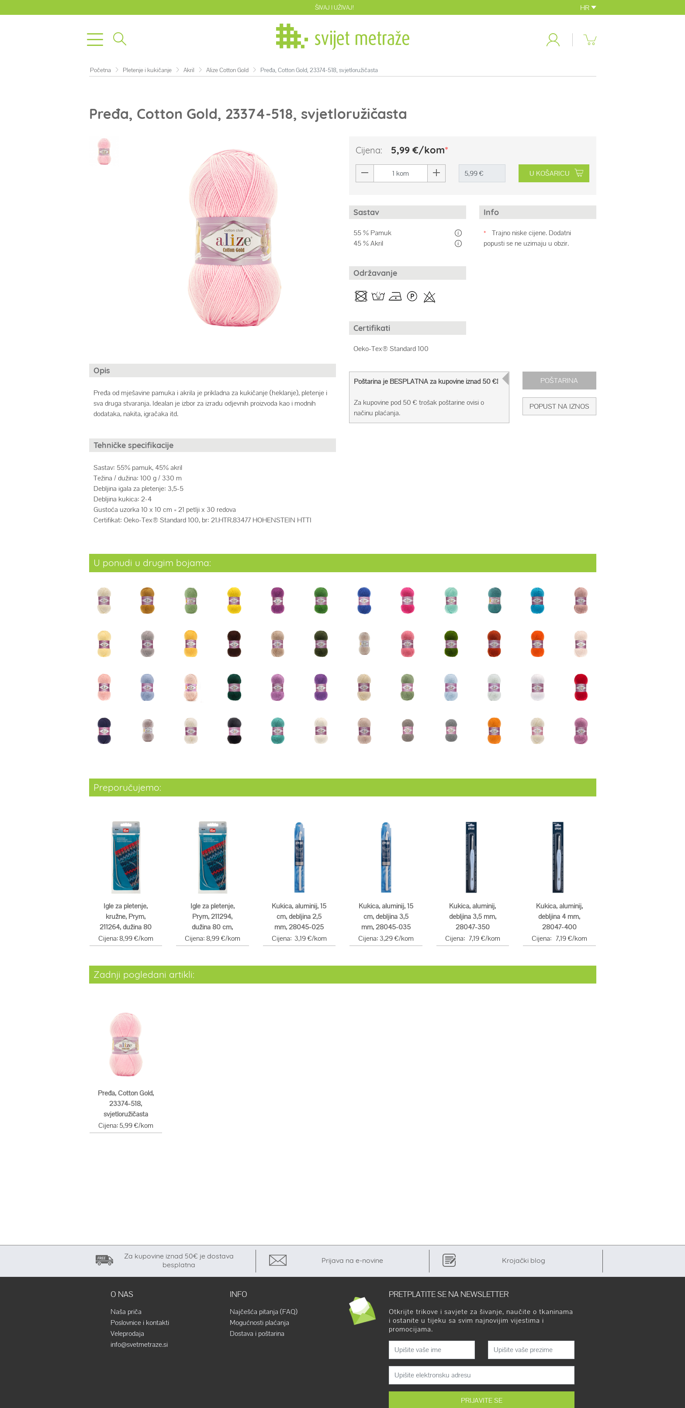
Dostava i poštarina (257, 1335)
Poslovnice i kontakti (140, 1324)
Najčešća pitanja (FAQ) (264, 1313)
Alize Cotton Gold (227, 72)
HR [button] (588, 7)
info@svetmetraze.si (139, 1346)
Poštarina (559, 382)
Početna (100, 72)
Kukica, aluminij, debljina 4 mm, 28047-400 (559, 918)
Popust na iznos (559, 408)
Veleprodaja (127, 1335)
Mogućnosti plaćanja (259, 1324)
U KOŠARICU (556, 175)
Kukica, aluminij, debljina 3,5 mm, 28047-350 (472, 918)
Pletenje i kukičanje (147, 72)
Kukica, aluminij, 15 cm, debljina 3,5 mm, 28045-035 (386, 918)
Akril (188, 72)
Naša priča (126, 1313)
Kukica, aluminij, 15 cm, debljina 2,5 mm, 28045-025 (299, 918)
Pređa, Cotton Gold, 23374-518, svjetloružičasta (126, 1105)
